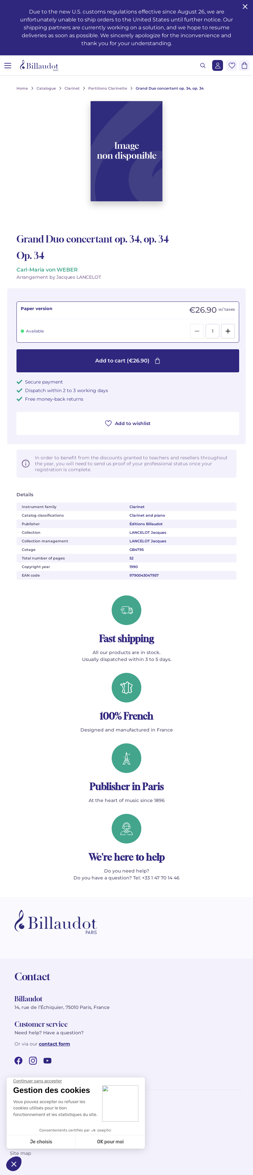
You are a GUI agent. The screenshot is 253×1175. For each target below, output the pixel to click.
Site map (20, 1153)
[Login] (217, 65)
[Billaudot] (39, 65)
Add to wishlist (128, 423)
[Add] (228, 331)
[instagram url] (33, 1061)
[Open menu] (7, 65)
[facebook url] (18, 1061)
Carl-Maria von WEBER (46, 270)
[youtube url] (47, 1061)
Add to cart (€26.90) (127, 361)
